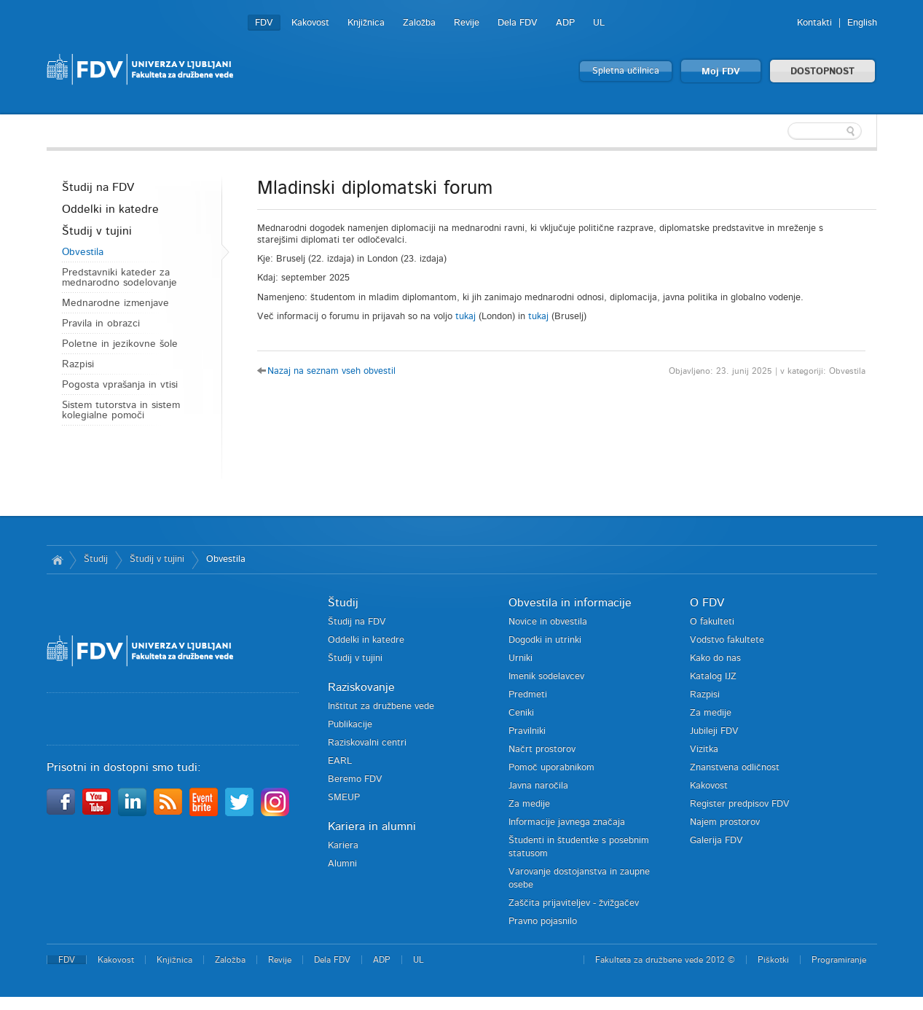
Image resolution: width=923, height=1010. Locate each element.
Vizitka (704, 749)
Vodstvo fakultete (727, 640)
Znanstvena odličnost (734, 767)
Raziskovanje (361, 687)
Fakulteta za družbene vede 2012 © (665, 959)
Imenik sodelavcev (546, 676)
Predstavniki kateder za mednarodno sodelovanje (119, 277)
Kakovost (310, 23)
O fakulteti (712, 622)
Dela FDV (518, 23)
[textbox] (782, 131)
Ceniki (521, 713)
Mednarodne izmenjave (115, 303)
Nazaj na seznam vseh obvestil (331, 371)
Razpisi (78, 364)
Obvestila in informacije (570, 602)
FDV (264, 23)
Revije (466, 23)
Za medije (529, 804)
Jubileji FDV (714, 731)
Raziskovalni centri (367, 743)
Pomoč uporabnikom (551, 767)
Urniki (520, 658)
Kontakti (814, 23)
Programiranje (839, 959)
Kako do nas (715, 658)
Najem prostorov (725, 822)
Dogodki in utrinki (544, 640)
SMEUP (344, 797)
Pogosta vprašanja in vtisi (120, 385)
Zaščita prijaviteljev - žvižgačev (573, 903)
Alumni (342, 864)
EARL (340, 761)
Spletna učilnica (625, 71)
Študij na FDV (98, 187)
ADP (565, 23)
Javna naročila (538, 786)
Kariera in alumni (372, 826)
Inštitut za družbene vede (381, 706)
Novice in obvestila (547, 622)
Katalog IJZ (713, 676)
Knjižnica (366, 23)
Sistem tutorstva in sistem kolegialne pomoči (121, 410)
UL (599, 23)
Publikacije (350, 724)
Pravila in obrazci (101, 323)
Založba (419, 23)
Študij (96, 559)
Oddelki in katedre (110, 209)
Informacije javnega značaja (566, 822)
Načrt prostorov (542, 749)
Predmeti (527, 695)
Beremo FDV (355, 779)
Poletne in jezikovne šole (120, 344)
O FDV (707, 602)
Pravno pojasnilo (542, 921)
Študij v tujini (97, 231)
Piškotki (773, 959)
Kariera (343, 845)
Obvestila (82, 252)
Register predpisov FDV (740, 804)
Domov (58, 559)
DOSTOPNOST (822, 72)
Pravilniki (527, 731)
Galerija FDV (716, 840)
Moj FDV (721, 72)
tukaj (465, 316)
